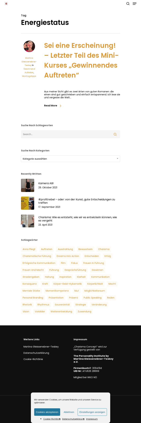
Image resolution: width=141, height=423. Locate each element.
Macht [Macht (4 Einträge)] (112, 283)
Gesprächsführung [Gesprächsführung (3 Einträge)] (75, 270)
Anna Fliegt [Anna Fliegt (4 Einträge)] (29, 249)
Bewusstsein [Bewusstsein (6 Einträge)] (86, 249)
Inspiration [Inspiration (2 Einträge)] (65, 277)
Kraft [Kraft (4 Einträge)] (45, 283)
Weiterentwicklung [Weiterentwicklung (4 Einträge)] (61, 311)
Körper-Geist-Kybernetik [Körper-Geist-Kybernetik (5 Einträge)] (68, 283)
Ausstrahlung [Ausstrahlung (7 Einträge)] (65, 249)
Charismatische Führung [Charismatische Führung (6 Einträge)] (37, 256)
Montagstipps (29, 76)
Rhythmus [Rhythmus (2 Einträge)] (43, 304)
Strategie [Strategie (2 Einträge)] (80, 304)
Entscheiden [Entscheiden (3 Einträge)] (92, 256)
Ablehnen (69, 412)
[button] (134, 3)
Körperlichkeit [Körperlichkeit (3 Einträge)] (95, 283)
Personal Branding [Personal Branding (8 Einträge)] (33, 297)
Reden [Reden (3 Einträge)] (110, 297)
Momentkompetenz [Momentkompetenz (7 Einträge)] (57, 290)
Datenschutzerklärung (73, 419)
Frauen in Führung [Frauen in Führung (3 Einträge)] (93, 263)
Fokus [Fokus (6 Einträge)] (74, 263)
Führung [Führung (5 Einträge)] (54, 270)
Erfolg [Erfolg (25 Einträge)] (107, 256)
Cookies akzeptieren (47, 412)
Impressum (92, 419)
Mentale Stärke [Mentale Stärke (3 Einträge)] (31, 290)
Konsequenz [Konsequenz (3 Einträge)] (30, 283)
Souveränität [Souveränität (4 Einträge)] (62, 304)
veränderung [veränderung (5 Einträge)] (99, 304)
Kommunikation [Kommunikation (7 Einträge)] (100, 277)
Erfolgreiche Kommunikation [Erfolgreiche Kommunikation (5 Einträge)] (39, 263)
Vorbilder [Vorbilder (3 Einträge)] (40, 311)
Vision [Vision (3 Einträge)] (26, 311)
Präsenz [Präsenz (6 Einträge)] (73, 297)
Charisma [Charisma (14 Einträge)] (103, 249)
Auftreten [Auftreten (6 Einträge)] (46, 249)
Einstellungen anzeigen (92, 412)
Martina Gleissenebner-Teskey (29, 62)
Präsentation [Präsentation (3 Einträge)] (56, 297)
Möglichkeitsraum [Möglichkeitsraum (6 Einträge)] (94, 290)
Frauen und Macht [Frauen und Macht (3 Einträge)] (33, 270)
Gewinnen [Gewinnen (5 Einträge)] (97, 270)
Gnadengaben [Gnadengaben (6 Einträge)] (31, 277)
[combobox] (70, 159)
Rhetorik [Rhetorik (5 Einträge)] (27, 304)
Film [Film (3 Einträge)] (63, 263)
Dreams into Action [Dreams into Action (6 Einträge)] (68, 256)
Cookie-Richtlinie (51, 419)
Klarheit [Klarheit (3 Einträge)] (81, 277)
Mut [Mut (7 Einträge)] (76, 290)
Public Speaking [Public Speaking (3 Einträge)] (92, 297)
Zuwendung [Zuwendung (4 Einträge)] (84, 311)
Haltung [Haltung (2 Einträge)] (49, 277)
